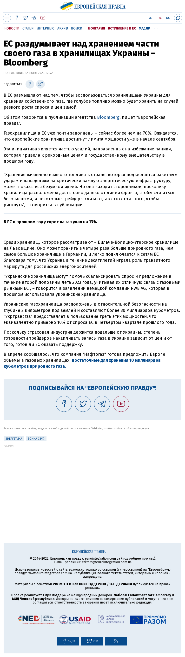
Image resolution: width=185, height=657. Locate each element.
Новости (12, 28)
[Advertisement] (92, 480)
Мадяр (144, 28)
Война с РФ (36, 438)
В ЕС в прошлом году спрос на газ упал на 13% (50, 222)
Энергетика (14, 438)
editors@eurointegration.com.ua (107, 562)
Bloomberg (108, 117)
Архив (62, 28)
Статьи (28, 28)
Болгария (96, 28)
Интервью (45, 28)
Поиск (76, 28)
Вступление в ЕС (122, 28)
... (156, 27)
